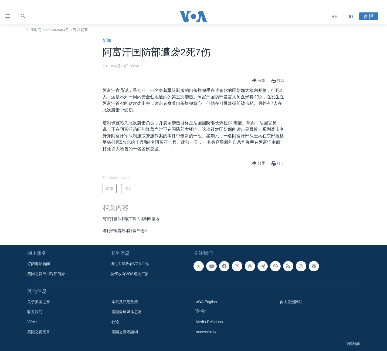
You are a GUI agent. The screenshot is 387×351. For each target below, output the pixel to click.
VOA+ (32, 322)
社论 (115, 322)
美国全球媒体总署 (126, 312)
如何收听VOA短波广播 (129, 274)
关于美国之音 (38, 302)
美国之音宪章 (38, 332)
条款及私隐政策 (124, 302)
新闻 (107, 40)
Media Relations (209, 322)
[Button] (258, 81)
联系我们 (34, 312)
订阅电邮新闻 (38, 264)
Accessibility (206, 332)
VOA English (206, 302)
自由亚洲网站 (291, 302)
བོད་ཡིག (201, 312)
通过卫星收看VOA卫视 (129, 264)
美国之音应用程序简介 (46, 274)
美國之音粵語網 (124, 332)
